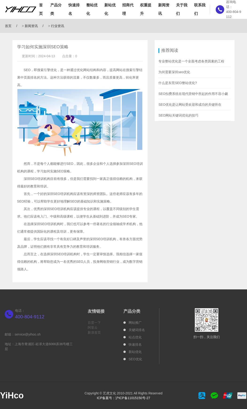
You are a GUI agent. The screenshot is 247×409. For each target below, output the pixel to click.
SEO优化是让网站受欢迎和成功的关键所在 (189, 104)
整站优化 (92, 9)
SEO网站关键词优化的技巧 (178, 115)
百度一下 (94, 322)
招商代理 (127, 9)
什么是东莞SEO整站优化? (177, 83)
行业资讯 (57, 26)
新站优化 (110, 9)
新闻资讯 (163, 9)
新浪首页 (94, 332)
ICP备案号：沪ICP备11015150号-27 (123, 398)
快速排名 (74, 9)
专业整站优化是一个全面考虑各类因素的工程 (191, 61)
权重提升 (145, 9)
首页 (41, 9)
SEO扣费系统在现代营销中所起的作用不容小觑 (193, 94)
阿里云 (93, 327)
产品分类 (56, 9)
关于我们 (181, 9)
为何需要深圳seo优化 (174, 72)
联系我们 (199, 9)
